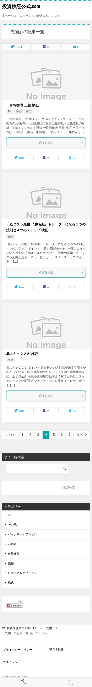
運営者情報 (56, 649)
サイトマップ (12, 661)
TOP (22, 628)
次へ (80, 434)
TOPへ (69, 682)
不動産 (12, 544)
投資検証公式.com (21, 6)
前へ (12, 434)
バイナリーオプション (22, 534)
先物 (18, 111)
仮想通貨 (14, 553)
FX (9, 111)
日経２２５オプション (22, 573)
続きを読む (61, 142)
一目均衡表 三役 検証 (22, 105)
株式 (28, 111)
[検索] (37, 468)
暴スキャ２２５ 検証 (22, 354)
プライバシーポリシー (17, 649)
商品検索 (69, 487)
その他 (12, 524)
